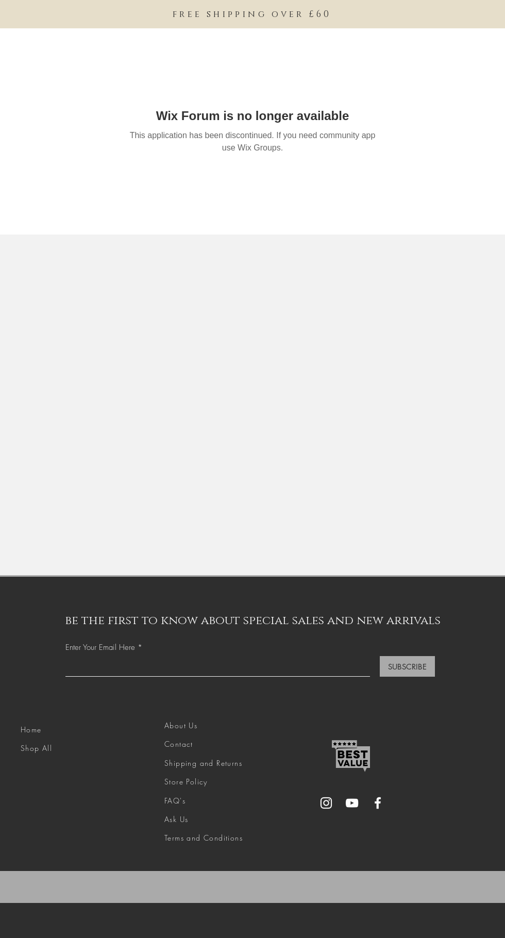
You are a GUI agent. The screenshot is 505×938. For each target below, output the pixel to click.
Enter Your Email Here (100, 647)
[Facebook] (377, 803)
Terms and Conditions (203, 838)
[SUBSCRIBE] (407, 666)
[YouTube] (352, 803)
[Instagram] (326, 803)
